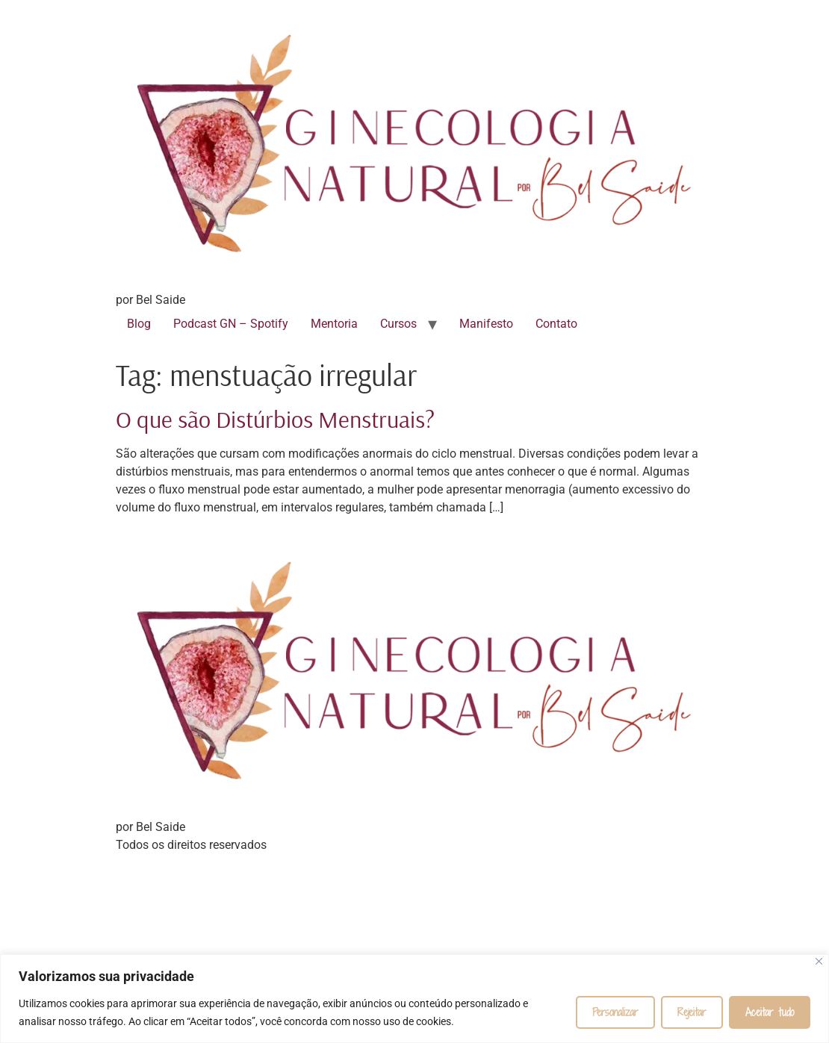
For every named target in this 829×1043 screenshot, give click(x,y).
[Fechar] (819, 961)
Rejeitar (692, 1012)
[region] (414, 998)
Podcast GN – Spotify (230, 324)
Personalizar (615, 1012)
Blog (139, 324)
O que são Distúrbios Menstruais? (275, 419)
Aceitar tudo (769, 1012)
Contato (556, 324)
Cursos (398, 324)
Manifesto (486, 324)
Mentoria (334, 324)
